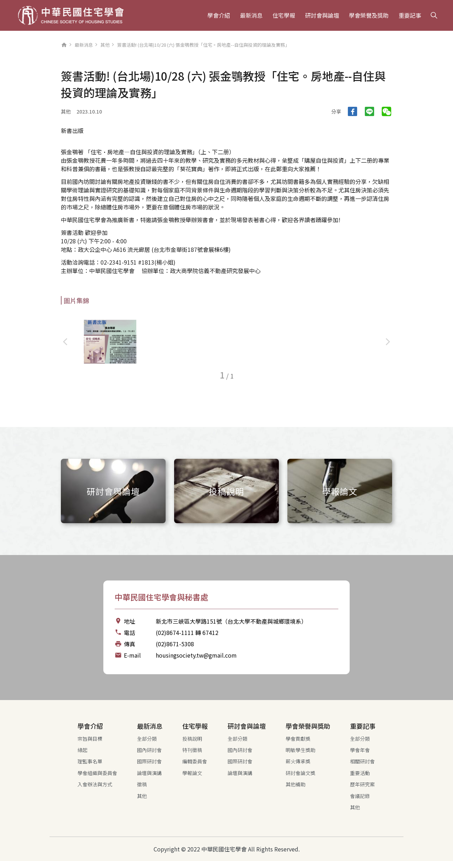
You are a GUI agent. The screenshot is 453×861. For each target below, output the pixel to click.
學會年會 (360, 749)
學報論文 (192, 772)
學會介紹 (218, 15)
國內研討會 (149, 749)
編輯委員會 (194, 761)
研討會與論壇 (322, 15)
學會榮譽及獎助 (369, 15)
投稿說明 (192, 738)
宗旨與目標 (90, 738)
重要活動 (360, 772)
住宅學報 (284, 15)
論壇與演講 (149, 772)
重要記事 (409, 15)
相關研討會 (362, 761)
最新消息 (251, 15)
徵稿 (142, 784)
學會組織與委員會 (97, 772)
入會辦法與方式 (95, 784)
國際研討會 (149, 761)
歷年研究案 (362, 784)
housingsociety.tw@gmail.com (196, 655)
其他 (105, 44)
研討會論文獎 (300, 772)
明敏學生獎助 (300, 749)
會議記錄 (360, 795)
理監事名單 (90, 761)
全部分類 (147, 738)
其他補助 (295, 784)
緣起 (82, 749)
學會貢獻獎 (298, 738)
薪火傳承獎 (298, 761)
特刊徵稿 (192, 749)
